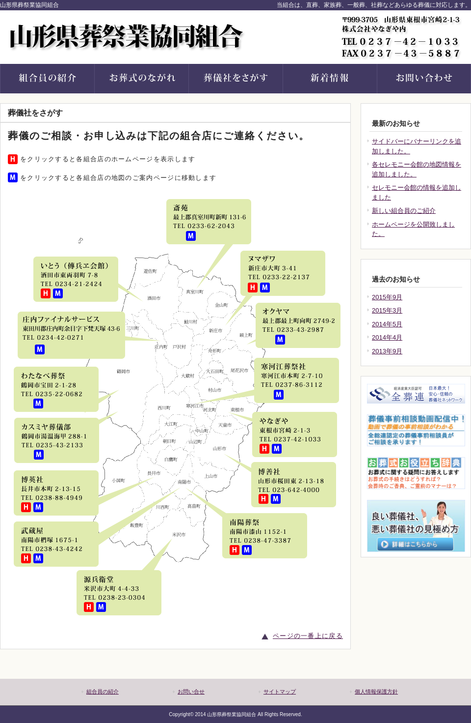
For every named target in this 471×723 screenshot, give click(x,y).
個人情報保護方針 (376, 691)
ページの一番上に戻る (308, 635)
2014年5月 (387, 324)
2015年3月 (387, 310)
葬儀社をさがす (235, 78)
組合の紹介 (47, 78)
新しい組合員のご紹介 (404, 210)
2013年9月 (387, 351)
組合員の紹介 (102, 691)
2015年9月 (387, 297)
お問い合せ (424, 78)
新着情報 (330, 78)
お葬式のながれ (141, 78)
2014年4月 (387, 337)
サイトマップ (279, 691)
